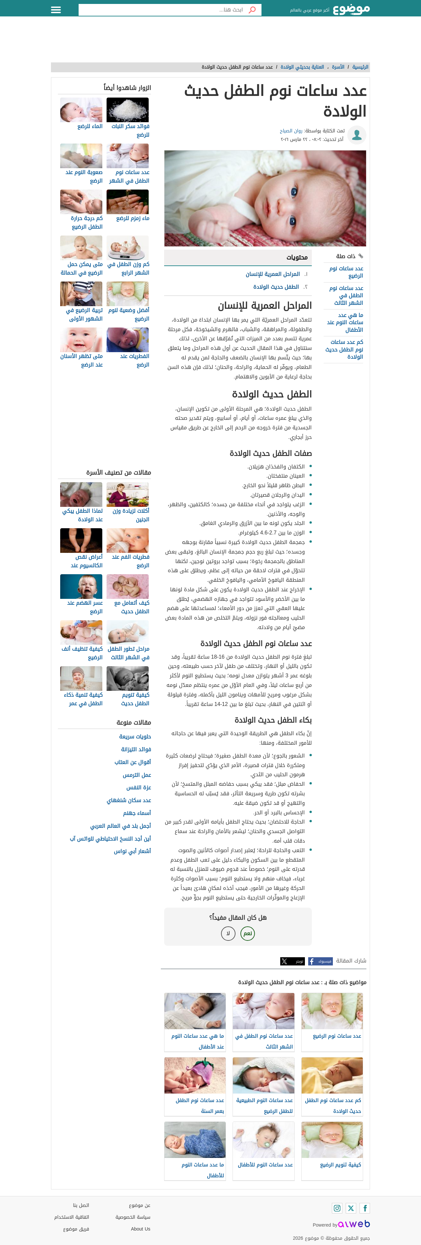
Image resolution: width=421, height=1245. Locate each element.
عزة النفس (138, 788)
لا (228, 933)
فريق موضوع (76, 1229)
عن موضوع (139, 1205)
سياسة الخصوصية (132, 1217)
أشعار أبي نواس (132, 851)
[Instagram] (337, 1208)
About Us (140, 1229)
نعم (247, 933)
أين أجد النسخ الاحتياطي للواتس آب (110, 839)
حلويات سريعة (135, 737)
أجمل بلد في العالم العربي (120, 826)
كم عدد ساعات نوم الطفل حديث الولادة (344, 349)
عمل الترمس (137, 775)
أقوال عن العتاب (132, 762)
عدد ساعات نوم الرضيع (346, 272)
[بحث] (252, 10)
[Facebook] (364, 1208)
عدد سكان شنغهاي (129, 800)
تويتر (299, 961)
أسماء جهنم (137, 813)
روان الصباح (291, 130)
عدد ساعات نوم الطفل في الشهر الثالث (346, 295)
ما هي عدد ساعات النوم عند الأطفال (345, 322)
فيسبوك (324, 961)
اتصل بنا (81, 1205)
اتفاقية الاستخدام (71, 1217)
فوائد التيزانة (136, 750)
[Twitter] (351, 1208)
